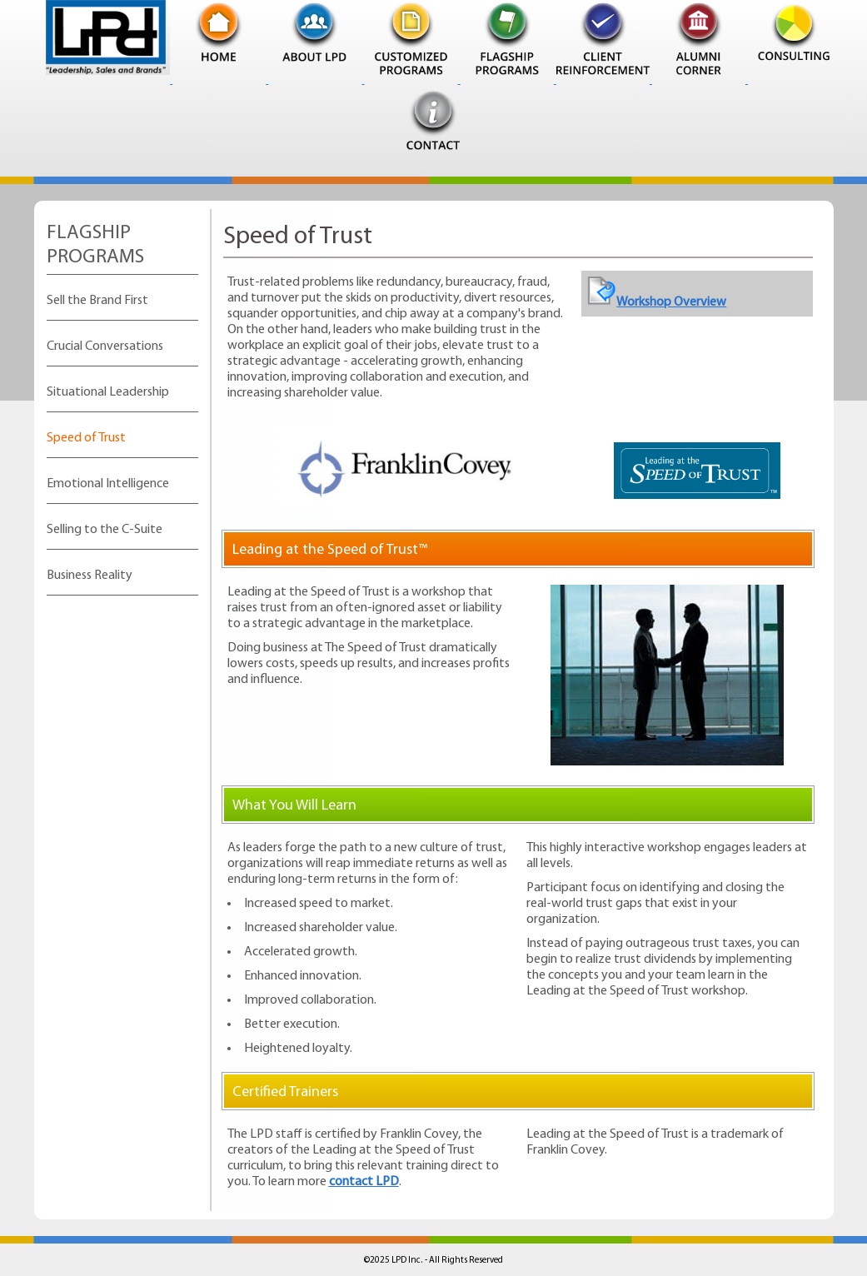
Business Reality (89, 575)
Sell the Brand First (97, 300)
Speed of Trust (86, 438)
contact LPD (364, 1182)
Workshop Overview (656, 302)
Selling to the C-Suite (104, 529)
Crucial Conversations (105, 346)
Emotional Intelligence (108, 484)
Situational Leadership (108, 392)
